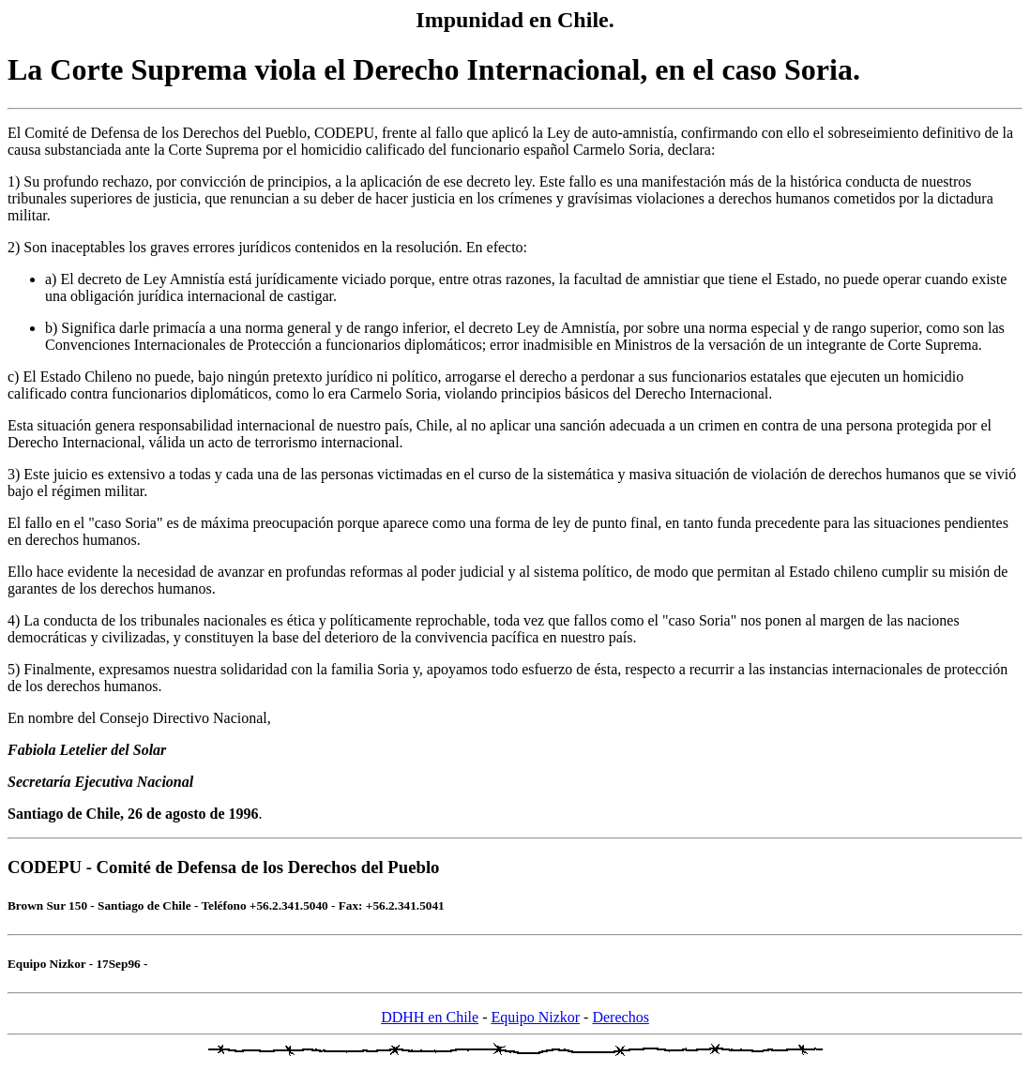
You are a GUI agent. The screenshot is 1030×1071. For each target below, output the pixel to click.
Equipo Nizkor (535, 1017)
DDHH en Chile (429, 1017)
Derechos (620, 1017)
